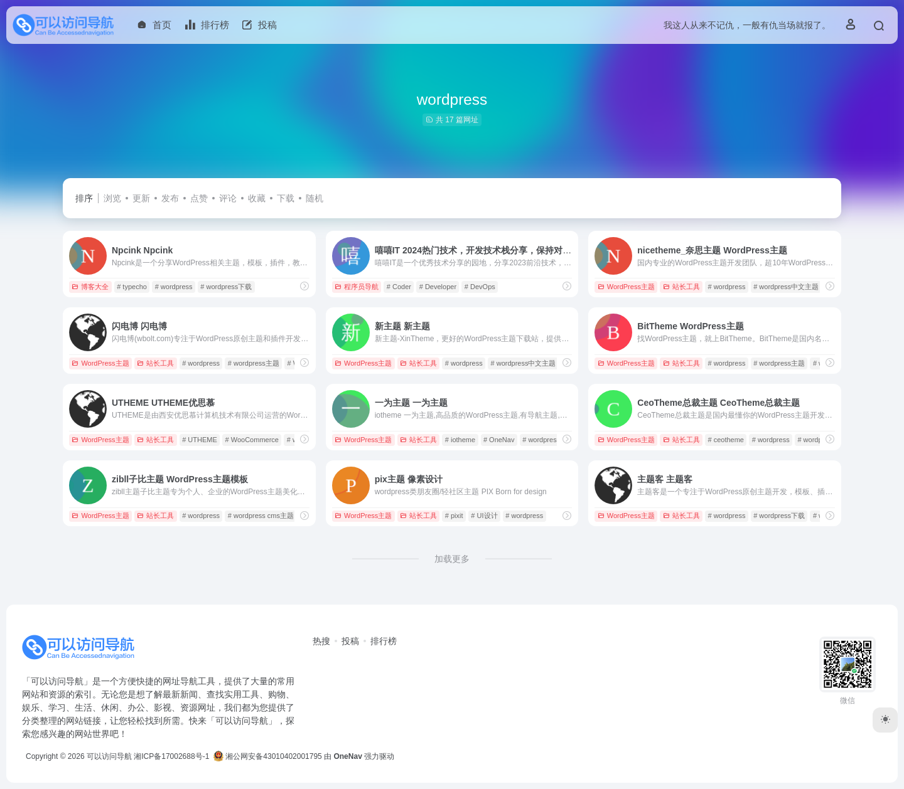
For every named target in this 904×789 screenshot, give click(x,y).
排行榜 (383, 641)
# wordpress (174, 286)
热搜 (321, 641)
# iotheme (460, 439)
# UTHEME (199, 439)
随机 (314, 198)
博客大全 (90, 286)
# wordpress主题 (253, 363)
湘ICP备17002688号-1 (171, 756)
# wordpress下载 (226, 286)
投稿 (350, 641)
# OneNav (499, 439)
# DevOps (480, 286)
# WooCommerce (252, 439)
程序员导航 (357, 286)
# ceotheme (725, 439)
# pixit (454, 515)
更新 (141, 198)
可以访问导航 (109, 756)
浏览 (112, 198)
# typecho (132, 286)
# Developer (437, 286)
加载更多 (452, 559)
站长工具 (681, 286)
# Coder (399, 286)
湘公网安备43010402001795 (267, 756)
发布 (170, 198)
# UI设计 (484, 515)
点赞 (199, 198)
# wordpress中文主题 (786, 286)
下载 (285, 198)
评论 (228, 198)
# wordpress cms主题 (261, 515)
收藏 (257, 198)
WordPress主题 (626, 286)
